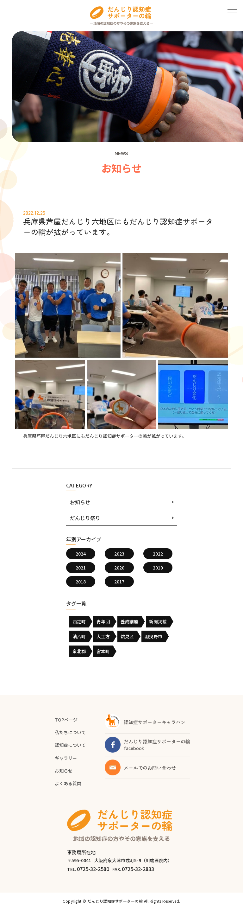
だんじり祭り (85, 518)
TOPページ (66, 719)
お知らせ (80, 502)
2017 (119, 581)
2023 (119, 553)
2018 (81, 581)
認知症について (70, 745)
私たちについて (70, 732)
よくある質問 (68, 783)
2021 (81, 567)
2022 (158, 553)
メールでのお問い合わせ (150, 767)
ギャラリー (66, 758)
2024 (81, 553)
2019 (158, 567)
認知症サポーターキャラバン (154, 722)
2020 (119, 567)
